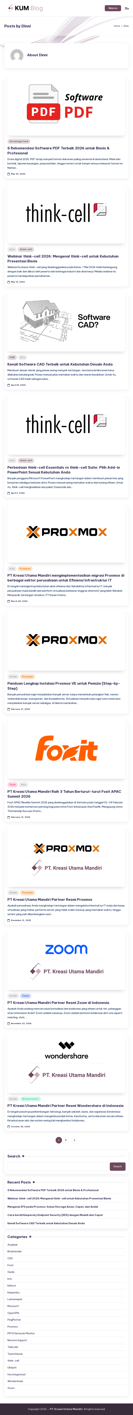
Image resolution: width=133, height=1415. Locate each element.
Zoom (25, 995)
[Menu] (126, 8)
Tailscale (12, 1347)
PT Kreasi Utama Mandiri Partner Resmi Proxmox (49, 899)
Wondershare (30, 1099)
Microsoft (13, 1306)
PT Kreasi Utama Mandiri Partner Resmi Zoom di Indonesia (58, 1002)
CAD (12, 357)
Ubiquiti (11, 1367)
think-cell (26, 249)
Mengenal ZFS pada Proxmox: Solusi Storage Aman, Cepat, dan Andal (52, 1206)
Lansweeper (14, 1299)
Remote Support (17, 1340)
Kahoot (11, 1285)
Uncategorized (19, 141)
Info (12, 249)
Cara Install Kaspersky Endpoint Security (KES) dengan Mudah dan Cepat (55, 1215)
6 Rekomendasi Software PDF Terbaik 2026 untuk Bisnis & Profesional (53, 1190)
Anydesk (12, 1244)
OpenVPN (13, 1313)
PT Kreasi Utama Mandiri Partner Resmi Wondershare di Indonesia (65, 1105)
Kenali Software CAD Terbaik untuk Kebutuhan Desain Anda (60, 364)
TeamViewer (15, 1353)
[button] (113, 8)
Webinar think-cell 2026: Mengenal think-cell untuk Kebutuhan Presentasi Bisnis (59, 1198)
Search (13, 1156)
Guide (13, 676)
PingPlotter (14, 1319)
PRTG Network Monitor (21, 1333)
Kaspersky (13, 1292)
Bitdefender (14, 1251)
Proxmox (25, 568)
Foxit (13, 784)
